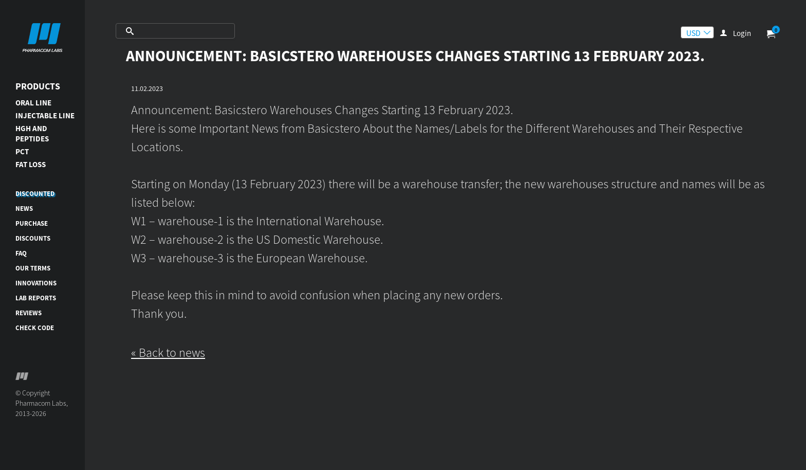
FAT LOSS (30, 164)
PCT (22, 151)
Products (37, 86)
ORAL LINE (33, 102)
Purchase (31, 223)
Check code (34, 327)
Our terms (32, 268)
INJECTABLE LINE (45, 115)
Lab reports (35, 298)
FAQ (21, 253)
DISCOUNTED (34, 193)
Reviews (28, 313)
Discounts (32, 238)
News (24, 208)
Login (742, 33)
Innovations (36, 283)
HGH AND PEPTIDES (32, 133)
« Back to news (168, 352)
